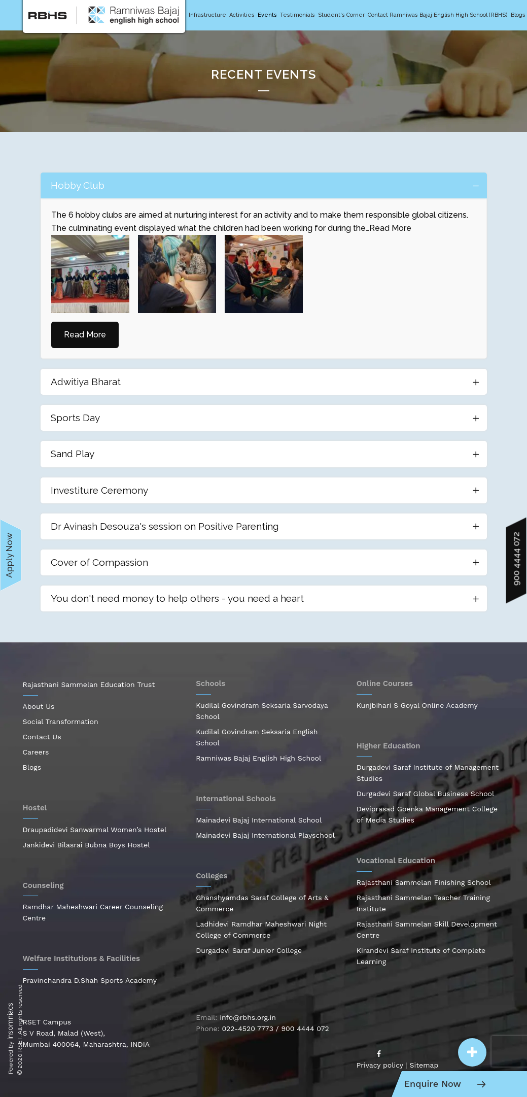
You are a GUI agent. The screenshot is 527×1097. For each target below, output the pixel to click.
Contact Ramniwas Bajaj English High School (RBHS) (438, 15)
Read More (390, 228)
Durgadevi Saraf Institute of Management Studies (428, 772)
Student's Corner (341, 15)
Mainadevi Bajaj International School (259, 820)
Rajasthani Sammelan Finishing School (424, 882)
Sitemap (424, 1065)
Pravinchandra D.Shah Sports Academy (90, 980)
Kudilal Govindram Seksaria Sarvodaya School (262, 711)
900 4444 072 (305, 1028)
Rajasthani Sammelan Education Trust (89, 684)
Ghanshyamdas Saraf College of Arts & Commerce (262, 903)
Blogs (518, 15)
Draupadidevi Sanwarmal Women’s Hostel (95, 830)
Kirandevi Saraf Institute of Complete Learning (421, 956)
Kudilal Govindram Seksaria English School (257, 737)
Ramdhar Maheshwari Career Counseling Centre (93, 912)
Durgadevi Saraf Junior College (249, 950)
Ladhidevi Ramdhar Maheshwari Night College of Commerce (261, 929)
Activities (242, 15)
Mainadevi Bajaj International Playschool (265, 835)
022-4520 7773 (247, 1028)
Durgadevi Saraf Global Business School (426, 794)
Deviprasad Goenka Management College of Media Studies (427, 814)
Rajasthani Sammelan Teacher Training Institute (423, 903)
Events (267, 15)
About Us (39, 706)
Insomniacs (10, 1021)
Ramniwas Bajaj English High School (258, 758)
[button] (472, 1052)
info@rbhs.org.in (248, 1017)
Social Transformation (60, 721)
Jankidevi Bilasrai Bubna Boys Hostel (86, 845)
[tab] (264, 185)
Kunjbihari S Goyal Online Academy (417, 705)
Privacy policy (380, 1065)
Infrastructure (207, 15)
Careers (36, 752)
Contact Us (42, 737)
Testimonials (297, 15)
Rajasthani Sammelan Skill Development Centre (427, 929)
